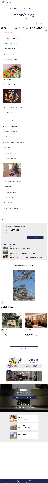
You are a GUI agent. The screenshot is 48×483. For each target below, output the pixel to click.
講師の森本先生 (6, 142)
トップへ (42, 481)
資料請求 (18, 481)
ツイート (43, 222)
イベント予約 (6, 481)
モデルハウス (30, 481)
